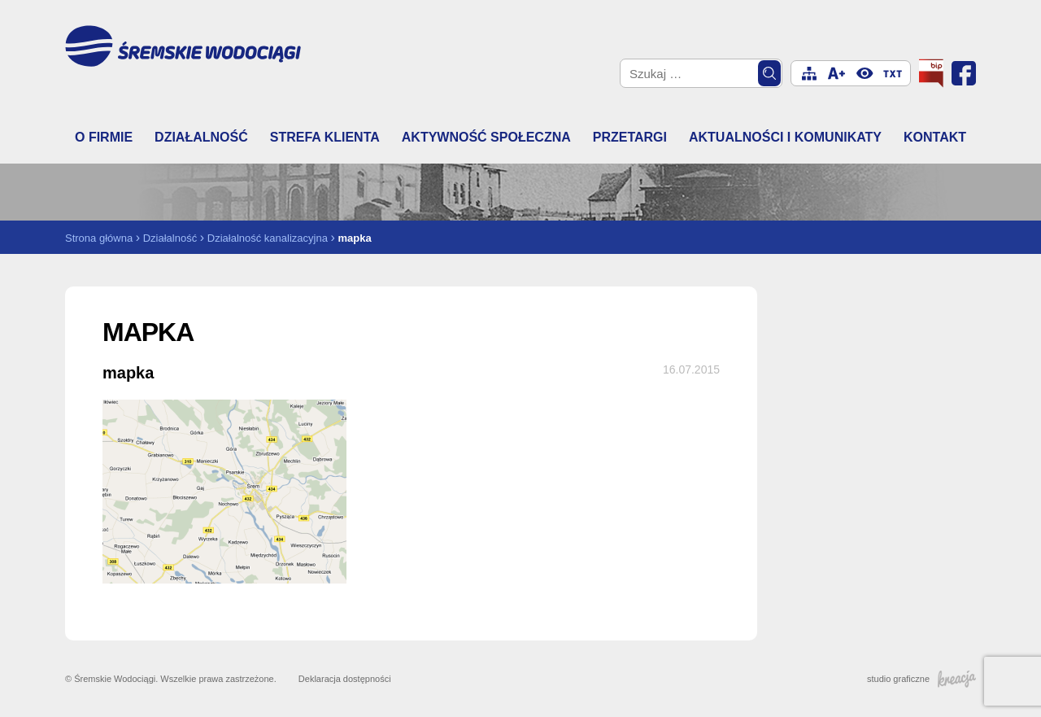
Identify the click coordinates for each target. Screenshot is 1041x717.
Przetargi (630, 137)
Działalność (201, 137)
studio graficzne (921, 678)
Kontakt (935, 137)
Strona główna (99, 238)
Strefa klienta (325, 137)
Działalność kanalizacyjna (267, 238)
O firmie (104, 137)
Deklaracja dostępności (344, 679)
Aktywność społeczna (486, 137)
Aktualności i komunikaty (785, 137)
